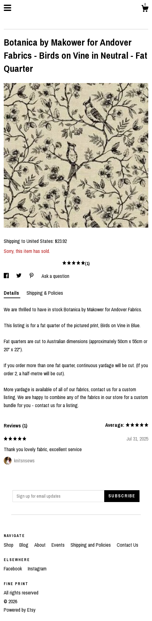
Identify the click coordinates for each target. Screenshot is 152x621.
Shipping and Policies (91, 544)
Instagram (37, 568)
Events (58, 544)
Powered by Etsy (20, 609)
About (40, 544)
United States (40, 241)
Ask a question (55, 276)
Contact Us (127, 544)
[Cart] (144, 9)
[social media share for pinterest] (32, 276)
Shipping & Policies (45, 292)
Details (12, 292)
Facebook (13, 568)
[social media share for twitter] (19, 276)
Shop (9, 544)
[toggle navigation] (7, 8)
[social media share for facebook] (7, 276)
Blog (24, 544)
